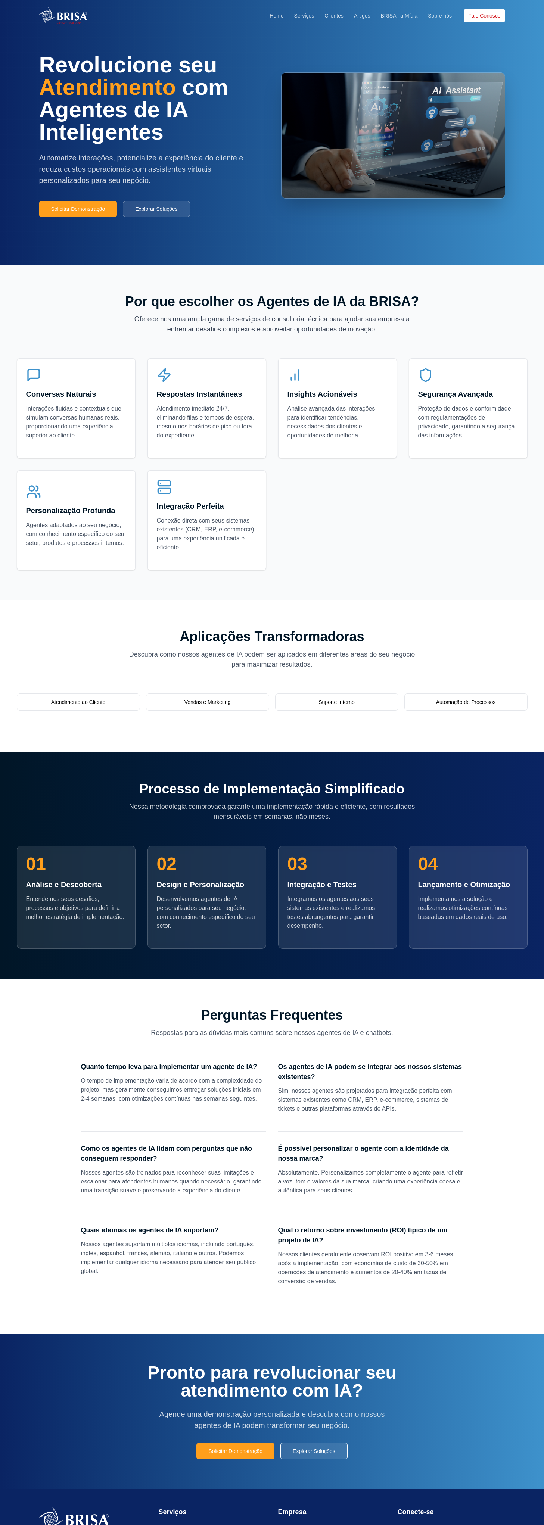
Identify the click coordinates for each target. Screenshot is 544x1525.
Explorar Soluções (156, 209)
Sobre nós (440, 16)
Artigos (362, 16)
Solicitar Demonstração (78, 209)
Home (276, 16)
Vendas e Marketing (207, 702)
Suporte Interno (336, 702)
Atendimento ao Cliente (78, 702)
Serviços (304, 16)
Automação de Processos (466, 702)
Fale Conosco (484, 16)
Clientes (334, 16)
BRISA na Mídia (398, 16)
